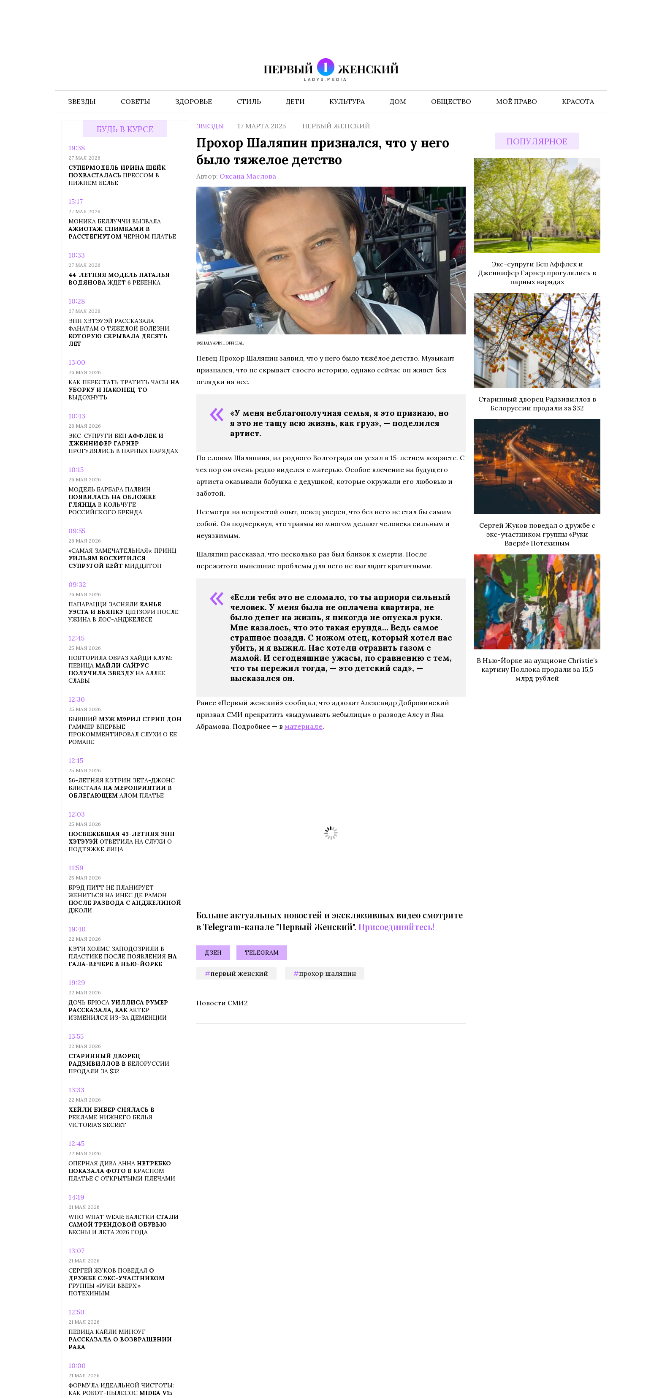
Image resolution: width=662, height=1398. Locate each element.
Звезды (210, 126)
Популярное (537, 141)
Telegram (262, 952)
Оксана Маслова (248, 176)
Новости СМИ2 (222, 1003)
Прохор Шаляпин (327, 973)
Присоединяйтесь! (396, 926)
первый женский (239, 973)
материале (304, 726)
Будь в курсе (125, 129)
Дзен (213, 952)
